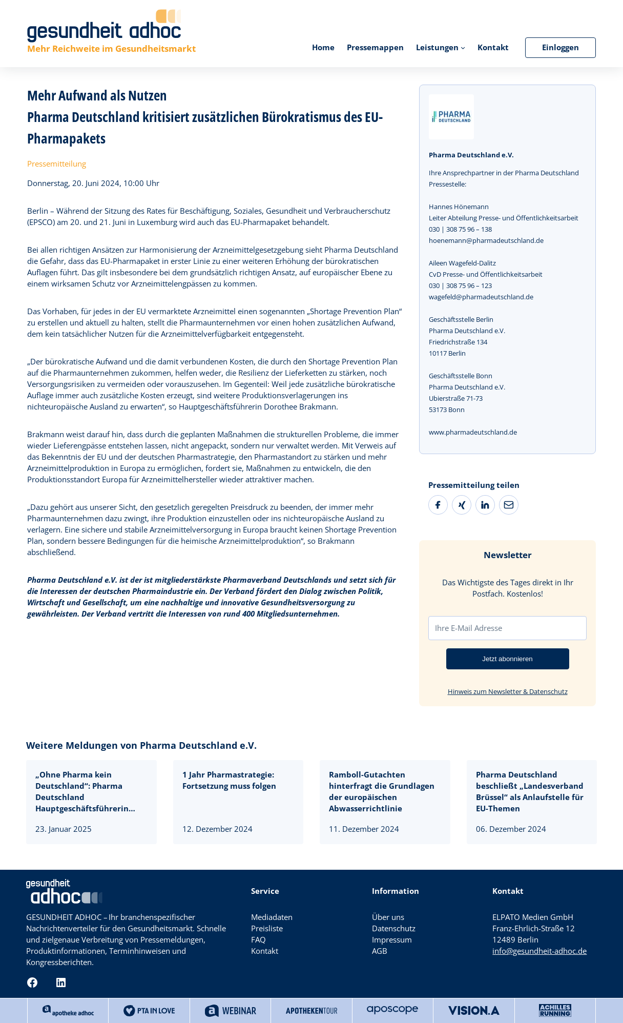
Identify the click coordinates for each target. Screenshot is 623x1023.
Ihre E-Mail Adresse (468, 627)
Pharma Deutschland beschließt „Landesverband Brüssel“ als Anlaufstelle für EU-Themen (530, 791)
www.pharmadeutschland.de (473, 432)
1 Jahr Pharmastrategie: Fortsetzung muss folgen (230, 780)
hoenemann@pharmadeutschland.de (486, 240)
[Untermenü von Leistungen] (463, 47)
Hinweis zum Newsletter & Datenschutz (508, 691)
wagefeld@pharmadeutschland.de (481, 296)
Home (323, 47)
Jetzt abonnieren (507, 659)
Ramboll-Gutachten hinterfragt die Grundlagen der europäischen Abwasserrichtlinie (381, 791)
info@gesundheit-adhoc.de (539, 951)
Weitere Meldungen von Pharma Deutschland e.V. (141, 745)
